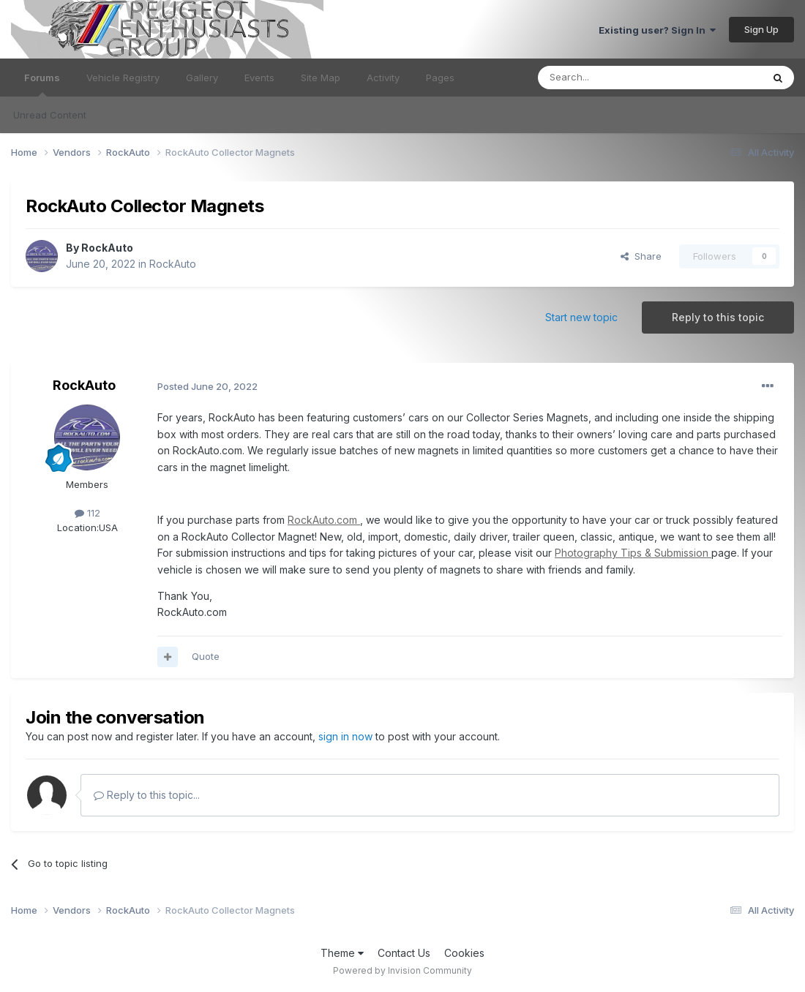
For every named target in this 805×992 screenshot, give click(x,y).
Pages (440, 77)
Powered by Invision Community (402, 970)
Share (641, 256)
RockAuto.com (324, 520)
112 (87, 513)
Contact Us (404, 953)
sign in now (345, 736)
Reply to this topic (718, 317)
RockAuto (107, 247)
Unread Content (49, 115)
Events (259, 77)
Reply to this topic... (147, 795)
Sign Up (761, 29)
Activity (383, 77)
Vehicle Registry (123, 77)
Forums (42, 84)
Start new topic (581, 317)
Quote (206, 656)
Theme (342, 953)
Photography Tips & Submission (633, 552)
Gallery (202, 77)
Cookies (464, 953)
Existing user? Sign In (657, 30)
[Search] (612, 77)
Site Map (320, 77)
